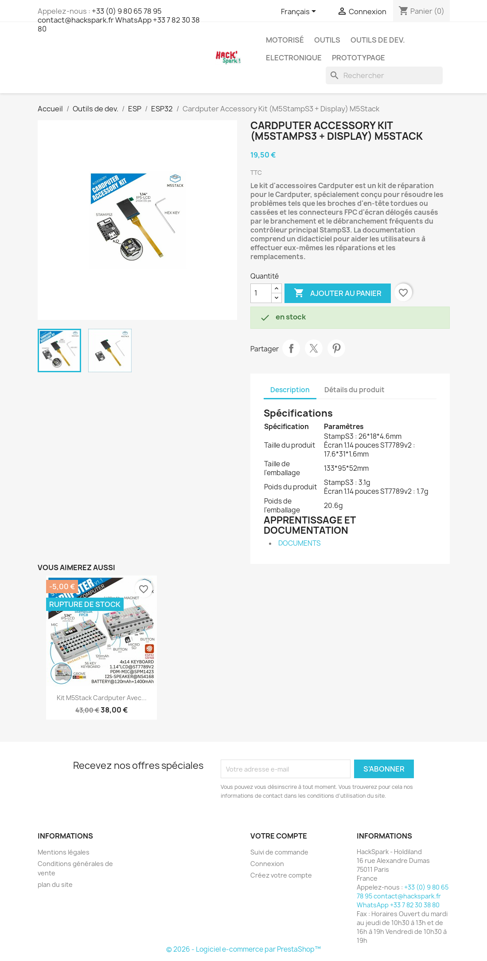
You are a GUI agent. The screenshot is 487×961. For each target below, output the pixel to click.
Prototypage (358, 58)
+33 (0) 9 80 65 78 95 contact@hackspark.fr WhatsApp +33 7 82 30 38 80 (119, 20)
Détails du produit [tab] (354, 389)
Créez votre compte (281, 875)
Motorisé (285, 40)
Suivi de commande (279, 852)
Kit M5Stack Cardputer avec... (102, 697)
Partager (291, 348)
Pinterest (336, 348)
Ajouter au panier (338, 293)
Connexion (267, 863)
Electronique (294, 58)
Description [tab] (290, 389)
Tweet (314, 348)
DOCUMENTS (299, 543)
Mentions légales (64, 852)
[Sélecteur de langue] (300, 12)
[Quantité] (261, 293)
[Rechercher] (384, 75)
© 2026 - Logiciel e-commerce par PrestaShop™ (243, 949)
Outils (327, 40)
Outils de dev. (378, 40)
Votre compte (278, 836)
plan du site (55, 884)
